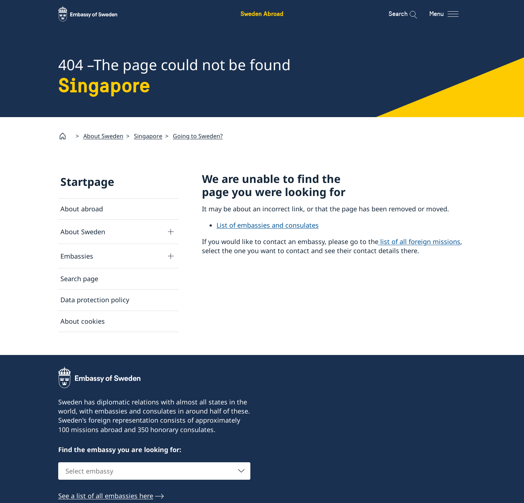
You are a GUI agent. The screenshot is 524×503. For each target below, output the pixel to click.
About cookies (82, 320)
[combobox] (154, 471)
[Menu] (450, 14)
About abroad (81, 208)
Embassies (76, 255)
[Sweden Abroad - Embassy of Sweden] (94, 14)
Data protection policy (94, 299)
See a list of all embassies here (105, 496)
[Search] (408, 14)
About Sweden (103, 136)
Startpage (87, 181)
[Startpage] (65, 136)
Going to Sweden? (198, 136)
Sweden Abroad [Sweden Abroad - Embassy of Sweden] (262, 13)
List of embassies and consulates (268, 225)
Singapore (148, 136)
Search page (79, 278)
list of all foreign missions (419, 241)
